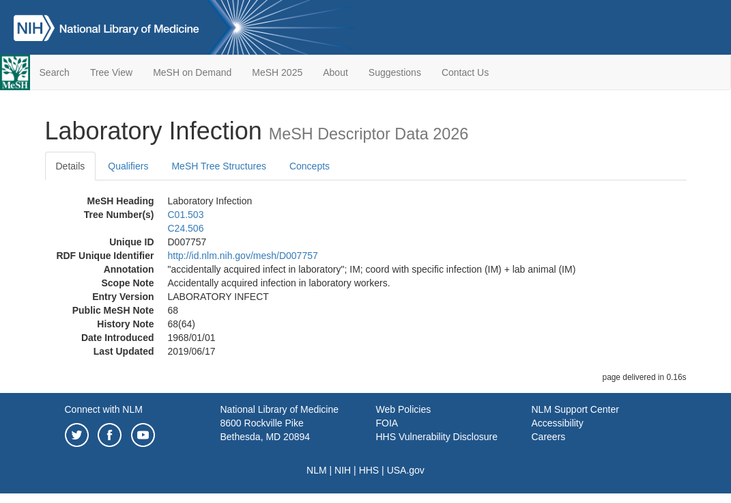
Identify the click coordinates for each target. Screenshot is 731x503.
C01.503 (186, 214)
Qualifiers (128, 166)
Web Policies (403, 409)
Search (55, 72)
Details (70, 166)
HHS (369, 470)
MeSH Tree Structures (218, 166)
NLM (316, 470)
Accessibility (558, 423)
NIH (342, 470)
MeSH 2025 (277, 72)
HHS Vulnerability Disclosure (437, 436)
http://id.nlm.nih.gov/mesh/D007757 (243, 255)
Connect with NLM (104, 409)
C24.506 (186, 228)
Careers (549, 436)
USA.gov (406, 470)
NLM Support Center (575, 409)
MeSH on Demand (192, 72)
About (335, 72)
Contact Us (465, 72)
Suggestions (395, 72)
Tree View (111, 72)
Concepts (309, 166)
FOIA (387, 423)
